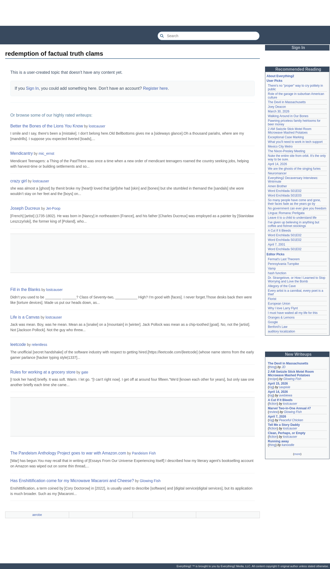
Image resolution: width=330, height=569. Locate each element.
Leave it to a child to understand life (292, 218)
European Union (279, 303)
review (273, 412)
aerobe (37, 515)
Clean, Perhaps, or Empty (286, 433)
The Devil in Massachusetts (287, 102)
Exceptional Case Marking (286, 137)
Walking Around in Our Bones (288, 116)
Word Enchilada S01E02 (285, 191)
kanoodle (288, 445)
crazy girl (18, 181)
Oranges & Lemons (281, 317)
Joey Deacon (277, 107)
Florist (272, 299)
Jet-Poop (53, 208)
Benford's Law (277, 327)
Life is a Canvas (25, 317)
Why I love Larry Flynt (283, 308)
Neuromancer (277, 173)
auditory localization (281, 331)
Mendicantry (21, 153)
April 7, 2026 (277, 416)
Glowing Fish (150, 481)
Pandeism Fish (144, 453)
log (271, 387)
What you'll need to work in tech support (295, 142)
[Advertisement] (165, 13)
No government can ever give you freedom (297, 208)
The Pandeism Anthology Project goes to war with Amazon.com (68, 453)
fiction (273, 403)
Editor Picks (275, 254)
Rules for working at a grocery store (43, 372)
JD (283, 367)
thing (272, 367)
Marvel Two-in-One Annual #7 (289, 408)
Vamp (272, 268)
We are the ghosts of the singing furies (294, 168)
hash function (277, 273)
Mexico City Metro (280, 146)
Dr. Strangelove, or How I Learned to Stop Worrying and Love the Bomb (296, 279)
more (297, 454)
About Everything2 (280, 76)
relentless (39, 345)
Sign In (32, 88)
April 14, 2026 (277, 164)
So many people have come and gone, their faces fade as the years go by (294, 202)
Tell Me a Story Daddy (284, 425)
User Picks (274, 81)
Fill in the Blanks (25, 289)
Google (273, 322)
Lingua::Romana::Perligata (286, 213)
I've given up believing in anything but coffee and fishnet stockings (293, 224)
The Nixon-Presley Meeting (286, 151)
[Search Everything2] (209, 35)
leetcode (18, 344)
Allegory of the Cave (282, 286)
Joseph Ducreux (25, 208)
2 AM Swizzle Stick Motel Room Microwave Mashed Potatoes (289, 130)
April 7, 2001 (276, 244)
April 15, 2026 (278, 383)
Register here (155, 88)
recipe (273, 379)
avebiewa (285, 395)
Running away (278, 441)
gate (84, 372)
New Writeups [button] (298, 354)
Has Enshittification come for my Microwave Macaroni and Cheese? (72, 480)
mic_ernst (46, 153)
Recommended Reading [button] (298, 69)
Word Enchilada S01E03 (285, 195)
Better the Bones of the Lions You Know (46, 126)
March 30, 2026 (278, 111)
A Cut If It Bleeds (279, 230)
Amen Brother (277, 186)
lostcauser (97, 126)
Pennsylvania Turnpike (283, 264)
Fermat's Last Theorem (284, 259)
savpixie (284, 387)
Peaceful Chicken (291, 420)
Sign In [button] (298, 47)
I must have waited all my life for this (293, 313)
